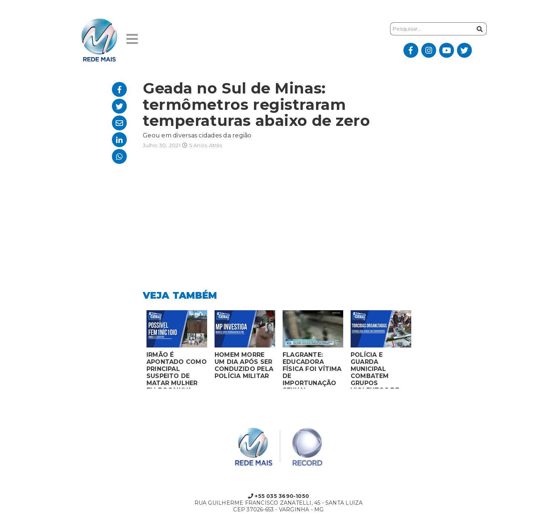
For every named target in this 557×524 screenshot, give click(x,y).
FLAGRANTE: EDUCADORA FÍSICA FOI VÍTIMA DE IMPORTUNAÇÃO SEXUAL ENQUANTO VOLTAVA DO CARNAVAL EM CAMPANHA (312, 369)
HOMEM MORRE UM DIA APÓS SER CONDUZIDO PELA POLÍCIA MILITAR (244, 365)
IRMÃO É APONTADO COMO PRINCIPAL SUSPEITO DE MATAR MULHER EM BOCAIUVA (177, 369)
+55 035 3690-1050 (278, 496)
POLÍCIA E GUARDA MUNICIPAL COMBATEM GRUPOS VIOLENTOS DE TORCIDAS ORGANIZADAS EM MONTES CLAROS (380, 369)
